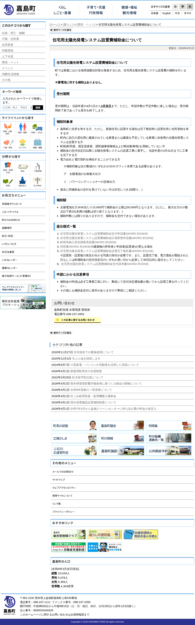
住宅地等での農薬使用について (94, 352)
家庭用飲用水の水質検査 (86, 371)
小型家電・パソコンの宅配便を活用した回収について (105, 364)
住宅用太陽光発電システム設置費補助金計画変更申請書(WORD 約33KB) (106, 238)
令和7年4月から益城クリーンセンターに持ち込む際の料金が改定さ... (115, 408)
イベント (7, 68)
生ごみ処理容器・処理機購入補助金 (93, 396)
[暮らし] (68, 24)
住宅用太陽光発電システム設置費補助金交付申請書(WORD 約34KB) (104, 233)
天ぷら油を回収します (86, 358)
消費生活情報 (10, 74)
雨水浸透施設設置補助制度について (93, 402)
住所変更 (7, 44)
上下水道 (7, 56)
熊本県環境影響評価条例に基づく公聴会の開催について (106, 383)
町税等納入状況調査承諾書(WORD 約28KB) (88, 242)
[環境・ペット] (86, 24)
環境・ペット (10, 62)
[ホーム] (55, 24)
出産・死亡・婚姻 (13, 33)
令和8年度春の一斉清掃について (91, 389)
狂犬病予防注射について (88, 377)
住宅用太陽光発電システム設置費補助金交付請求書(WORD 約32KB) (105, 263)
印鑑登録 (7, 50)
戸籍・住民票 (10, 38)
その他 (6, 79)
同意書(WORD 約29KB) (75, 246)
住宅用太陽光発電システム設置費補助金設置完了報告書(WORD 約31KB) (106, 251)
